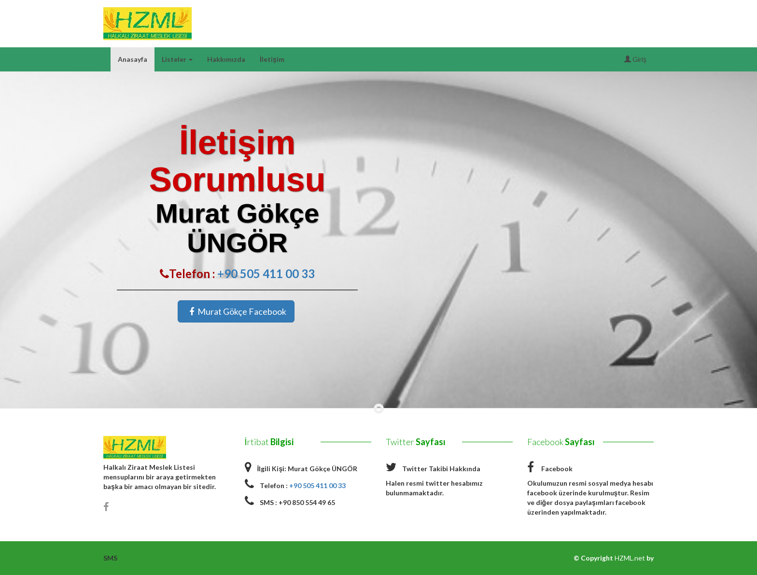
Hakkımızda (226, 59)
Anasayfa (132, 59)
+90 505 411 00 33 (266, 273)
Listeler (177, 59)
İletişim (272, 59)
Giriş (635, 59)
